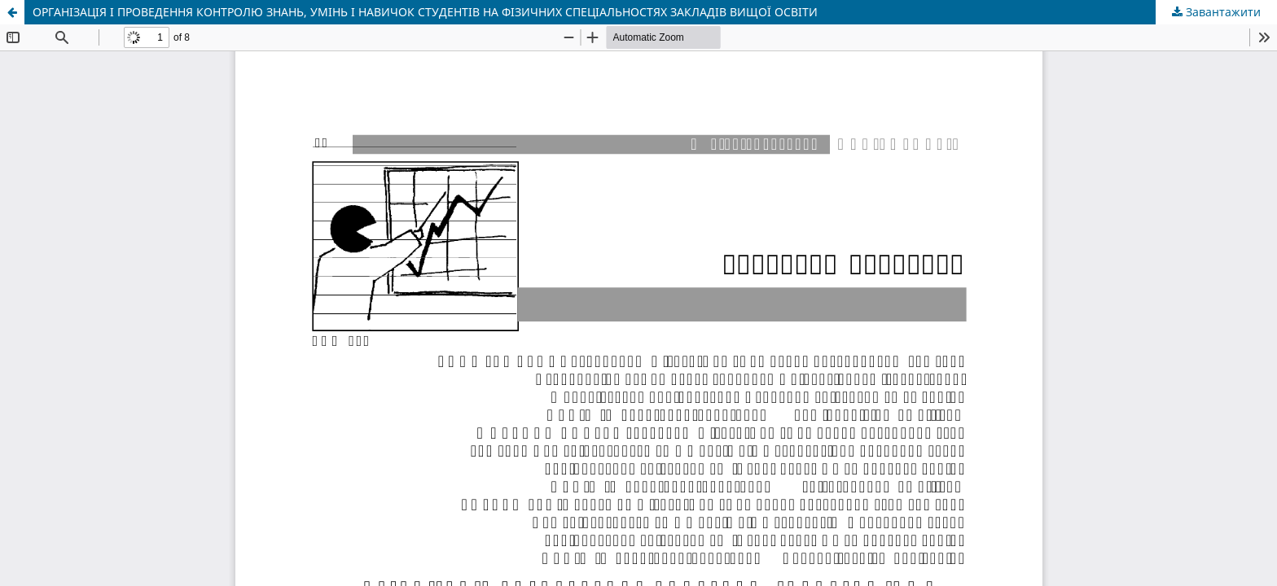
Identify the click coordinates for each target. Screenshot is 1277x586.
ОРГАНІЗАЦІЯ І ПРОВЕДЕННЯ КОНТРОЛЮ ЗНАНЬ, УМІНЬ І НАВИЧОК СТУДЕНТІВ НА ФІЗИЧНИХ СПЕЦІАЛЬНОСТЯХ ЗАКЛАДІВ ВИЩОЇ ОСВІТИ (425, 12)
